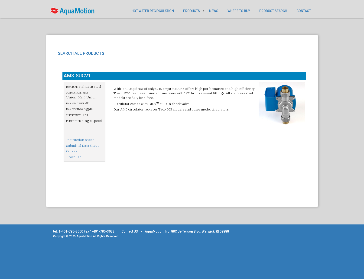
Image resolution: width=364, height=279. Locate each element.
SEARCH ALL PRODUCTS (81, 53)
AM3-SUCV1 (77, 75)
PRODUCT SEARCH (273, 11)
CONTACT (303, 11)
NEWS (213, 11)
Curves (71, 151)
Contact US (129, 231)
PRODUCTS (191, 11)
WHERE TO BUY (239, 11)
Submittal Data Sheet (82, 145)
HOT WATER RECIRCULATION (152, 11)
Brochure (73, 157)
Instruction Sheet (80, 140)
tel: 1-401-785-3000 (68, 231)
